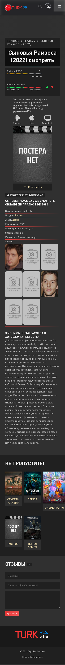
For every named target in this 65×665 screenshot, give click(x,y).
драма (15, 221)
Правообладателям (32, 658)
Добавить (12, 614)
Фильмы (19, 216)
